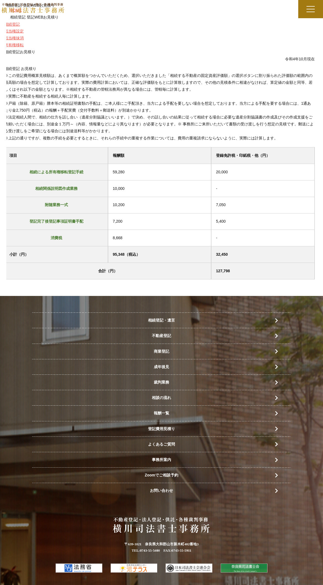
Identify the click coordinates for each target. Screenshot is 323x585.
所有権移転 (11, 45)
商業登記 (161, 351)
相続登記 (9, 24)
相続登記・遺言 (161, 320)
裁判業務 (161, 382)
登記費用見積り (161, 429)
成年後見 (161, 367)
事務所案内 (161, 459)
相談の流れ (161, 397)
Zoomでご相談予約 (161, 475)
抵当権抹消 (11, 38)
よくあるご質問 (161, 444)
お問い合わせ (161, 490)
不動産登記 (161, 335)
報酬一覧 (161, 413)
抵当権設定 (11, 31)
